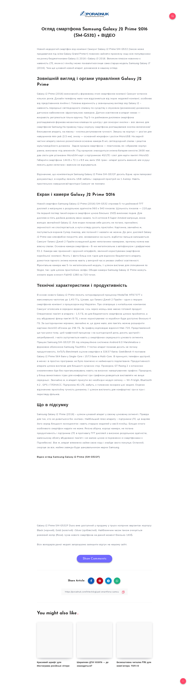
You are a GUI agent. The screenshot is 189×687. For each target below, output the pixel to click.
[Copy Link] (94, 591)
